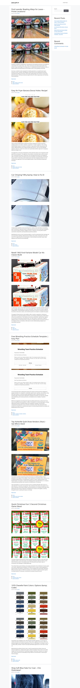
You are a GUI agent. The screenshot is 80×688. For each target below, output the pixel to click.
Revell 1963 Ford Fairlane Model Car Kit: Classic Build (28, 253)
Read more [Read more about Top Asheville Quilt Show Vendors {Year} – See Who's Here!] (13, 492)
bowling (16, 82)
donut (17, 166)
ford (15, 328)
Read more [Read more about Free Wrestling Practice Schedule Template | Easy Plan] (13, 410)
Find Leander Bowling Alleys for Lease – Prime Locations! (27, 10)
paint (19, 660)
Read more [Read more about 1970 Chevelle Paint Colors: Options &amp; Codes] (13, 656)
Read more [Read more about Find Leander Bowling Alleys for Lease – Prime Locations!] (13, 78)
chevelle (14, 660)
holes (21, 166)
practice (14, 413)
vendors (21, 496)
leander (19, 82)
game (17, 577)
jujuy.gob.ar (15, 2)
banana (14, 166)
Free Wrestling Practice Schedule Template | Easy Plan (29, 337)
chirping (15, 244)
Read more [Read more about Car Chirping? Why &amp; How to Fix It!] (13, 241)
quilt (17, 496)
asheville (14, 496)
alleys (14, 82)
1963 (13, 328)
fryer (19, 166)
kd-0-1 (14, 81)
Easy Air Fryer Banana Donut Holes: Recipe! (29, 90)
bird (13, 244)
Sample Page (65, 2)
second (20, 577)
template (20, 413)
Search (55, 8)
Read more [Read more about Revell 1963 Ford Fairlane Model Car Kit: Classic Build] (13, 324)
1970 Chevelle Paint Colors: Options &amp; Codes (29, 586)
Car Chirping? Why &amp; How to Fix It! (27, 175)
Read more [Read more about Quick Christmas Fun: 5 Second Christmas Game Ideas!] (13, 573)
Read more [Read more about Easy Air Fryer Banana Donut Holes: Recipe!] (13, 163)
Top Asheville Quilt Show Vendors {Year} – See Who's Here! (28, 422)
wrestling (24, 413)
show (19, 496)
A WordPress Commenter (59, 46)
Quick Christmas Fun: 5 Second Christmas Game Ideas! (28, 505)
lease (22, 82)
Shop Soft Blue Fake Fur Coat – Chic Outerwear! (26, 669)
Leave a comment (16, 83)
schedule (17, 413)
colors (17, 660)
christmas (14, 577)
